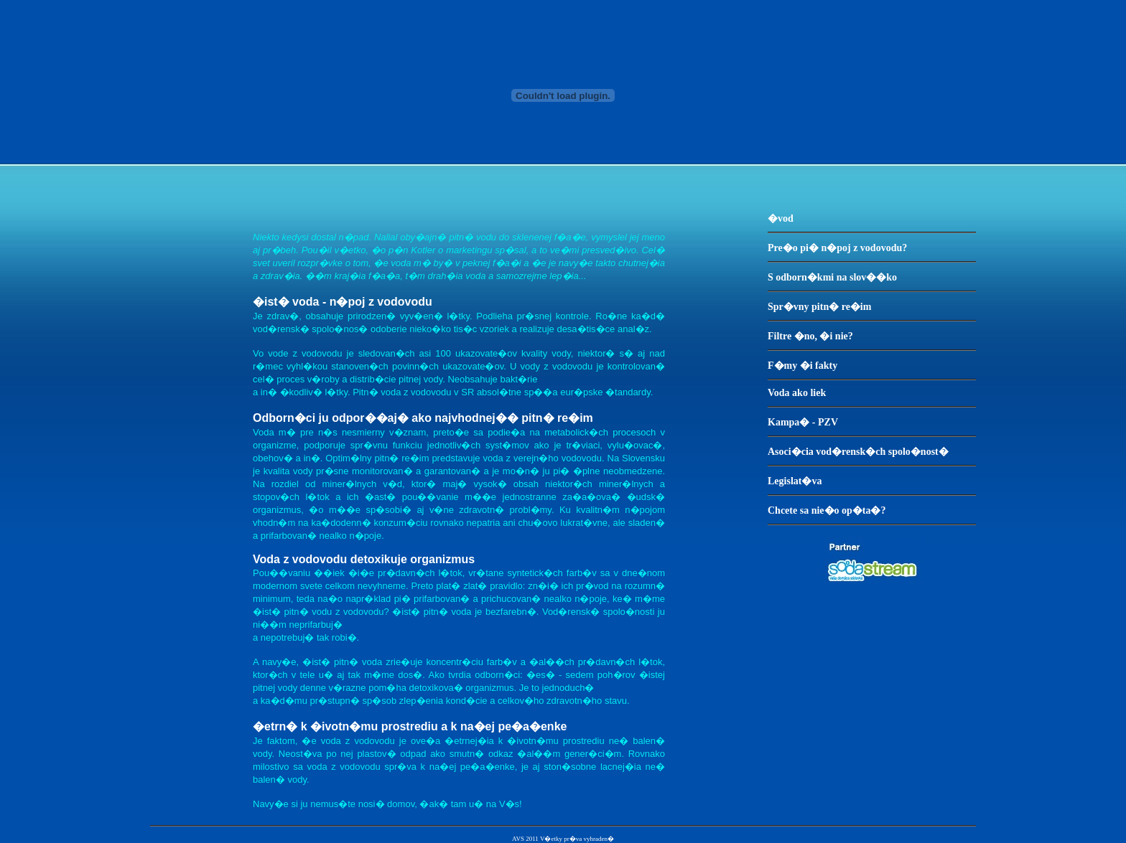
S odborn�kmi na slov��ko (832, 277)
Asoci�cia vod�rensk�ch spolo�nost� (858, 451)
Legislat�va (795, 481)
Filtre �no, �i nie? (810, 336)
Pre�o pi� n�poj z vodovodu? (837, 247)
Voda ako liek (797, 392)
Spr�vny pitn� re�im (819, 306)
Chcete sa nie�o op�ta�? (827, 510)
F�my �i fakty (802, 365)
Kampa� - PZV (803, 422)
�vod (781, 218)
